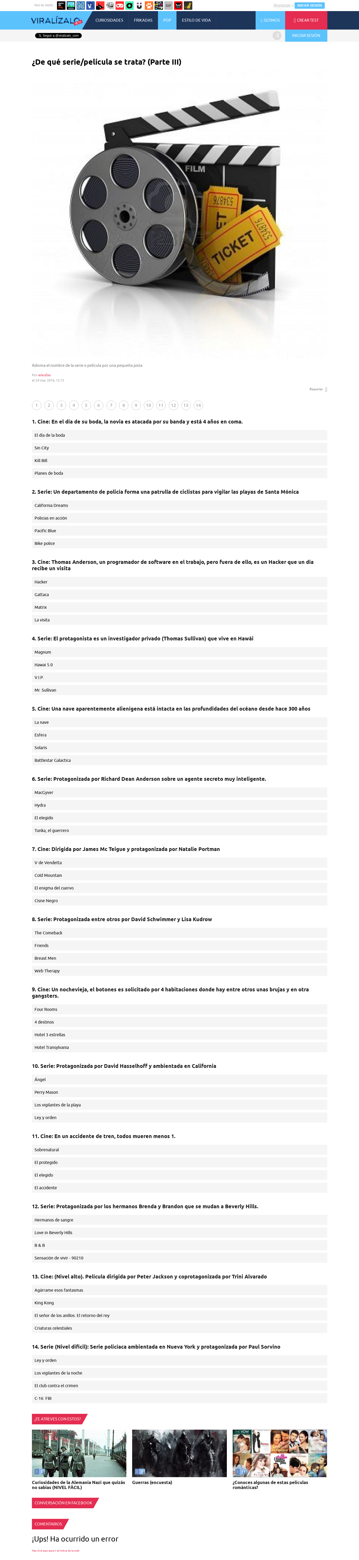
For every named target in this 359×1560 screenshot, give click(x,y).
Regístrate (282, 5)
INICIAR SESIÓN (309, 5)
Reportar (318, 389)
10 (148, 405)
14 (198, 405)
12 (173, 405)
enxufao (44, 375)
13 (186, 405)
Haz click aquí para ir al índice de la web (55, 1550)
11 (161, 405)
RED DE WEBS (44, 5)
